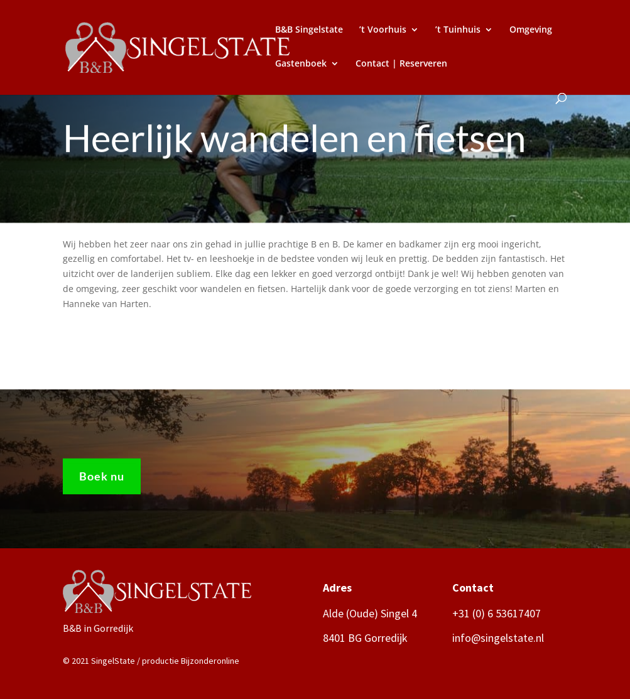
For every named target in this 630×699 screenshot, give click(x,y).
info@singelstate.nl (498, 638)
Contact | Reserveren (401, 64)
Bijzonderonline (210, 660)
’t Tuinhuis (458, 30)
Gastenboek (301, 64)
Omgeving (530, 30)
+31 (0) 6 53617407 (496, 613)
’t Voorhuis (382, 30)
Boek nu (101, 478)
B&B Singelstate (309, 30)
